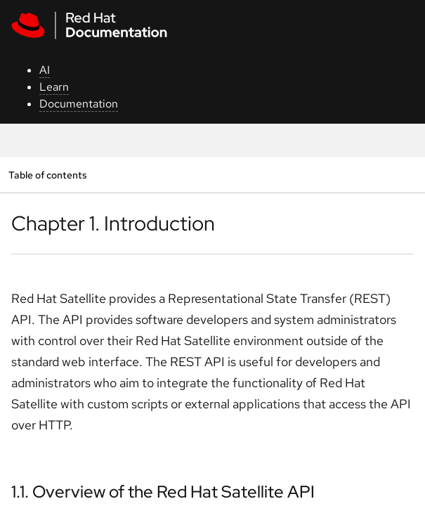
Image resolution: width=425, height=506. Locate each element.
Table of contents (47, 174)
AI (44, 70)
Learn (54, 86)
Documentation (78, 103)
